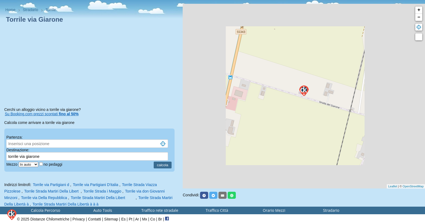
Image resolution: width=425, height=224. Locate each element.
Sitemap (111, 219)
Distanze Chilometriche (49, 219)
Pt (130, 219)
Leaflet (392, 186)
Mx (144, 219)
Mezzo (12, 164)
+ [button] (418, 10)
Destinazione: (17, 150)
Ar (137, 219)
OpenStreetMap (413, 186)
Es (123, 219)
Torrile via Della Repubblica (44, 198)
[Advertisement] (91, 66)
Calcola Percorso (45, 210)
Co (152, 219)
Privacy (78, 219)
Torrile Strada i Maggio (102, 191)
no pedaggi (53, 164)
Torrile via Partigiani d (51, 185)
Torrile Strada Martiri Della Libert (52, 191)
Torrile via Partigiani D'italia (95, 185)
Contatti (94, 219)
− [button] (418, 17)
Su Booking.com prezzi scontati (42, 114)
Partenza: (14, 137)
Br (160, 219)
